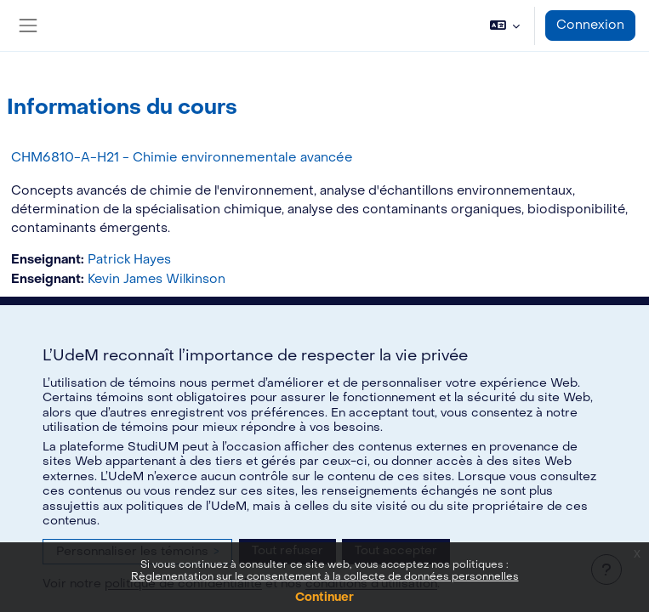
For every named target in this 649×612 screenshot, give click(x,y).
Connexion (590, 25)
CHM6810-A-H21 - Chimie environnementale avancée (182, 157)
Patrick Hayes (129, 260)
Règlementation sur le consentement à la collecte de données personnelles (325, 576)
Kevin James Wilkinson (156, 279)
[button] (505, 25)
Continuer (324, 597)
